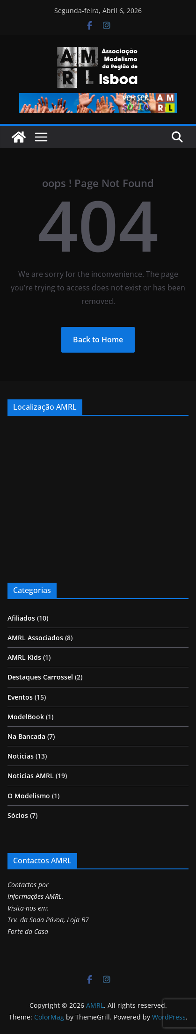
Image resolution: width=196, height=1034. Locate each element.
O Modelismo (28, 795)
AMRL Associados (35, 637)
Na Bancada (26, 736)
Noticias (20, 756)
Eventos (20, 697)
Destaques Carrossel (40, 676)
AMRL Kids (24, 657)
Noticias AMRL (30, 775)
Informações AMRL (34, 896)
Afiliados (21, 618)
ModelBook (25, 716)
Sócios (17, 815)
